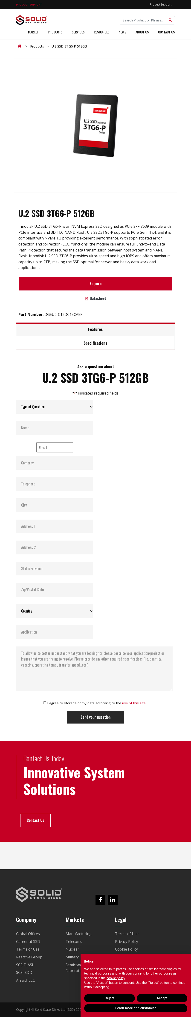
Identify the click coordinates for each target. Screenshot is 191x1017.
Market (33, 31)
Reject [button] (109, 998)
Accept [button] (162, 998)
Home (20, 46)
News (122, 31)
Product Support (160, 4)
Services (78, 31)
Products (55, 31)
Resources (102, 31)
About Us (142, 31)
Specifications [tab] (95, 343)
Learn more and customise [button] (135, 1008)
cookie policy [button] (116, 978)
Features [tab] (95, 329)
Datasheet (95, 298)
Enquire (95, 283)
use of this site (134, 703)
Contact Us (166, 31)
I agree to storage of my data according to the (96, 703)
